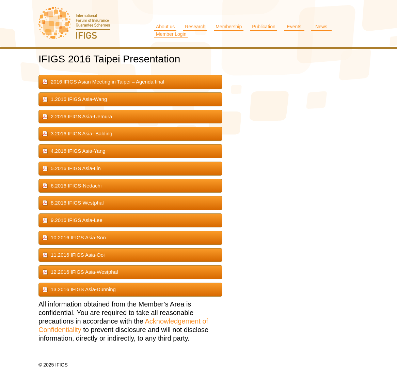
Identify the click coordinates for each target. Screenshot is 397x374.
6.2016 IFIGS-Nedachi (76, 186)
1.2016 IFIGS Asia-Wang (79, 99)
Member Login (171, 34)
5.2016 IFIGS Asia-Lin (76, 168)
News (321, 26)
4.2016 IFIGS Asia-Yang (78, 151)
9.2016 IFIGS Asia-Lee (76, 220)
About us (165, 26)
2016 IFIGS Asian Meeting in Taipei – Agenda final (107, 82)
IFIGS (74, 23)
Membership (229, 26)
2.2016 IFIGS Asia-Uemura (81, 116)
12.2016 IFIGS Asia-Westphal (84, 272)
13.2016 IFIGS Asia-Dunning (83, 289)
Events (294, 26)
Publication (263, 26)
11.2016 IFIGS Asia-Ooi (78, 255)
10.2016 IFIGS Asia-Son (78, 237)
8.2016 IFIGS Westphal (77, 203)
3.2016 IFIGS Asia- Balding (81, 133)
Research (195, 26)
